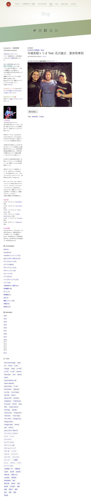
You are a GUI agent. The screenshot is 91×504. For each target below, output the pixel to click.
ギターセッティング (9, 448)
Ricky (20, 404)
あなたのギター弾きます (11, 430)
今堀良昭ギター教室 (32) (11, 285)
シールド (13, 451)
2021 (5, 331)
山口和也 (6, 477)
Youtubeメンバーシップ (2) (12, 255)
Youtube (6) (7, 252)
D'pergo (6, 368)
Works (17, 4)
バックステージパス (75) (11, 279)
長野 (10, 492)
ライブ (44, 56)
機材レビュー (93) (9, 300)
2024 (5, 322)
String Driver (18, 413)
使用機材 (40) (8, 288)
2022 (5, 328)
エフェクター (8, 439)
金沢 (5, 492)
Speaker (14, 410)
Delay (13, 368)
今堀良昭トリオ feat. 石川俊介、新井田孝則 (56, 53)
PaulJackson (7, 401)
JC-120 (16, 386)
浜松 (18, 483)
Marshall (6, 395)
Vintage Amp (17, 418)
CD (5, 365)
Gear (56, 4)
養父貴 (6, 495)
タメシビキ (16, 457)
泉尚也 (13, 483)
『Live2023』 (19, 218)
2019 (5, 337)
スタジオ (6, 454)
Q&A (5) (6, 249)
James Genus (8, 386)
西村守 (11, 489)
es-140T (19, 368)
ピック (6, 463)
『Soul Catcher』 (19, 206)
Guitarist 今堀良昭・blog (36, 50)
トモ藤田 (15, 460)
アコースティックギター (11, 433)
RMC (5, 407)
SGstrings (7, 410)
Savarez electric (13, 407)
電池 (15, 492)
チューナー (7, 460)
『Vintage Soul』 (18, 222)
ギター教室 (11, 58)
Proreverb (7, 404)
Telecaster (7, 416)
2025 (5, 319)
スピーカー (7, 457)
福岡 (5, 489)
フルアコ (12, 463)
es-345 (12, 371)
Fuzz (14, 374)
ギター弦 (6, 451)
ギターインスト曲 (9, 445)
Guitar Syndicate (9, 383)
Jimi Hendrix (7, 389)
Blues (19, 363)
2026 (5, 315)
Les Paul (6, 392)
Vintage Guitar (8, 421)
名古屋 (12, 471)
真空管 (6, 486)
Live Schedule (42, 4)
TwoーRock (7, 418)
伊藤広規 (17, 469)
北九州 (6, 471)
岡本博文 (13, 477)
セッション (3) (8, 273)
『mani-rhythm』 (18, 202)
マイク (19, 463)
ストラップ (14, 454)
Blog (50, 4)
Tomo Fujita (16, 416)
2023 (5, 324)
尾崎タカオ (14, 474)
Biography (64, 4)
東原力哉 (6, 483)
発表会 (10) (7, 306)
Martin (13, 395)
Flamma (19, 371)
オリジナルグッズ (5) (10, 261)
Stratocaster (8, 413)
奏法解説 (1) (7, 294)
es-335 (6, 371)
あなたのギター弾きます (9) (12, 258)
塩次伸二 (18, 471)
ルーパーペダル (8, 466)
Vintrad (17, 424)
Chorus (10, 365)
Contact (73, 4)
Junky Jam (16, 389)
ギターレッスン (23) (10, 270)
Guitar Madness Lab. (10, 380)
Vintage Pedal (8, 424)
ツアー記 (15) (8, 276)
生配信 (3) (7, 303)
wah (5, 427)
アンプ (6, 436)
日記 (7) (6, 297)
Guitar (6, 377)
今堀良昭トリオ (8, 469)
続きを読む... (33, 112)
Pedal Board (17, 401)
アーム (12, 436)
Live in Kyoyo (15, 392)
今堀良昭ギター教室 (28, 4)
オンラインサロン (9, 442)
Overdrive (16, 398)
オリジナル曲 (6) (9, 264)
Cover (16, 365)
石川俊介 (41, 116)
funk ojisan (7, 374)
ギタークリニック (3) (10, 267)
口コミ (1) (7, 291)
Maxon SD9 (7, 398)
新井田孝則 (35, 116)
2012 (5, 353)
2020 (5, 334)
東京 (14, 480)
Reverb (14, 404)
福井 (18, 486)
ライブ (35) (7, 282)
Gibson (20, 374)
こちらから (10, 84)
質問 (16, 489)
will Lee (11, 427)
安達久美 (6, 474)
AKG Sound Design (9, 363)
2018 (5, 340)
